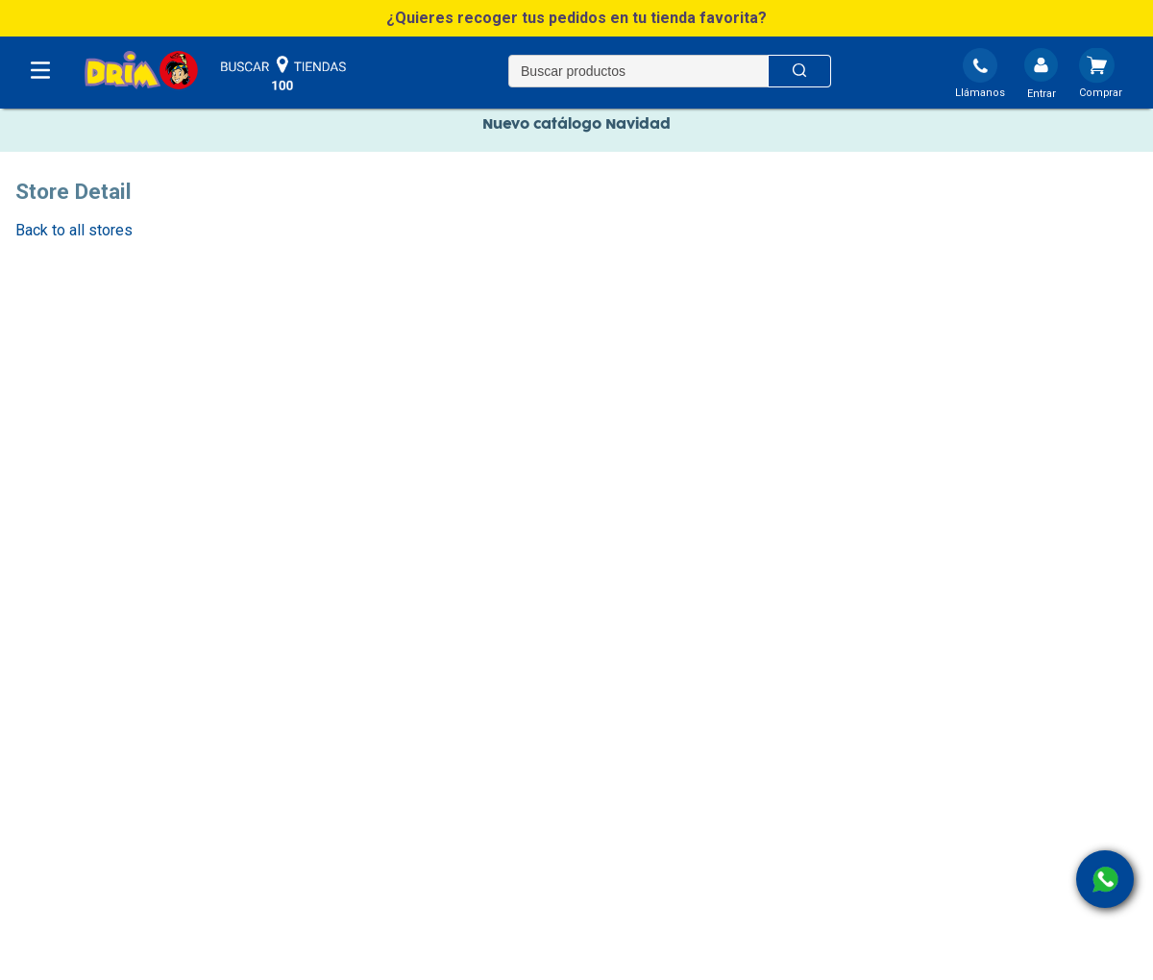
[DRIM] (141, 71)
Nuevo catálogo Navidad (576, 130)
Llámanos (980, 92)
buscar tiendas (283, 74)
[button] (576, 18)
